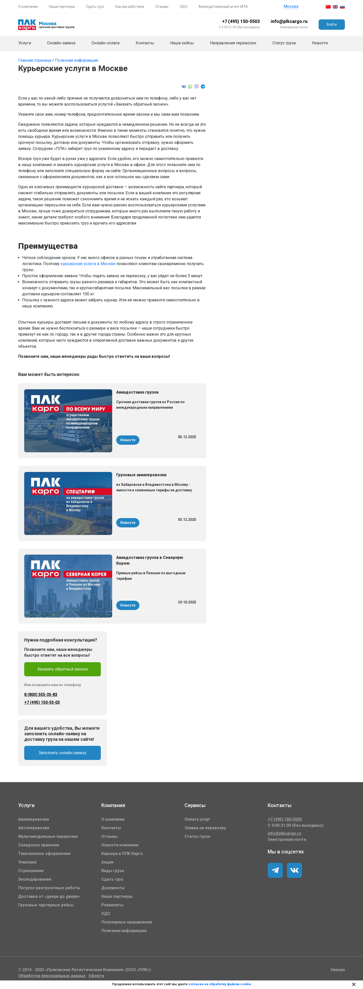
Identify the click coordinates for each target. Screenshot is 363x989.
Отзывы (161, 7)
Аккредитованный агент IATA (223, 7)
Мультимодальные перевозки (48, 836)
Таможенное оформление (44, 853)
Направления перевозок (233, 43)
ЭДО (183, 7)
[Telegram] (294, 870)
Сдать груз (95, 7)
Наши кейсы (182, 43)
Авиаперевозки (33, 819)
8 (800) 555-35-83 (40, 694)
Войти (332, 24)
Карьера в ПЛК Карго (122, 853)
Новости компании (119, 845)
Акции (107, 862)
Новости (320, 43)
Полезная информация (76, 60)
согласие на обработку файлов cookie (219, 984)
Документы (113, 887)
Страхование (31, 870)
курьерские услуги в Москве (88, 263)
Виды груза (112, 870)
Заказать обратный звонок (62, 669)
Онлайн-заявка (61, 43)
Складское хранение (38, 845)
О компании (28, 7)
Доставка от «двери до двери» (49, 896)
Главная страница (35, 60)
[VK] (275, 870)
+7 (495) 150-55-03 (42, 702)
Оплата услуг (197, 819)
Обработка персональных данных (51, 975)
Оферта (96, 975)
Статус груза (284, 43)
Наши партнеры (62, 7)
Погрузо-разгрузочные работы (49, 887)
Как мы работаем (129, 7)
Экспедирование (34, 879)
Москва (291, 6)
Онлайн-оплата (105, 43)
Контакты (145, 43)
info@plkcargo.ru (289, 21)
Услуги (24, 43)
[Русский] (342, 7)
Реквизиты (112, 905)
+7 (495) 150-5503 (241, 21)
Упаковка (27, 862)
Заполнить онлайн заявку (62, 752)
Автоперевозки (33, 827)
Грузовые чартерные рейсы (46, 905)
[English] (335, 7)
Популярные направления (126, 922)
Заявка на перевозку (205, 827)
